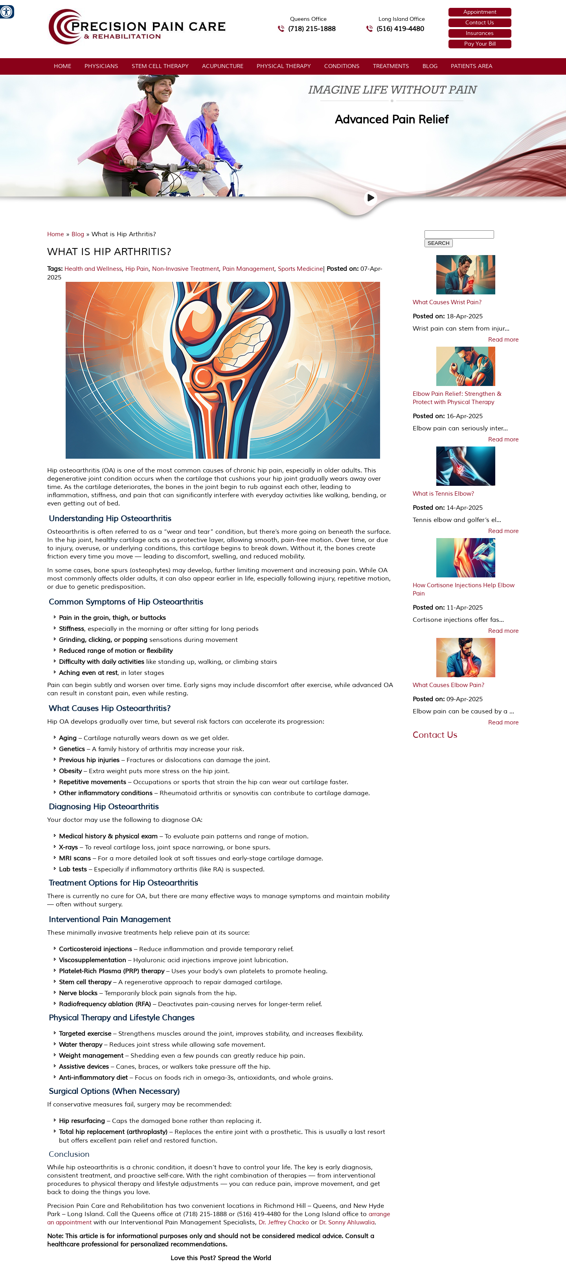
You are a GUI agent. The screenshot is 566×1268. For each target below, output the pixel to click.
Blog (430, 66)
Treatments (391, 66)
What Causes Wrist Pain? (447, 302)
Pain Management (248, 269)
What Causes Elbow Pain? (449, 685)
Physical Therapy (284, 66)
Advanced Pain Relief (391, 119)
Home (62, 66)
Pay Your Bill (480, 43)
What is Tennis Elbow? (443, 494)
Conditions (342, 66)
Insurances (480, 33)
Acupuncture (222, 66)
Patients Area (471, 66)
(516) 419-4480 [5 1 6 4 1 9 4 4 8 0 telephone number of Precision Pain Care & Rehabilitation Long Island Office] (400, 29)
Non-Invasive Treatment (185, 269)
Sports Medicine (300, 269)
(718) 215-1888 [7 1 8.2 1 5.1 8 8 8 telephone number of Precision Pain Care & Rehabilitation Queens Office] (312, 29)
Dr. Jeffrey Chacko (284, 1222)
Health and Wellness (93, 269)
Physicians (101, 66)
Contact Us (479, 22)
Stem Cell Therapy (160, 66)
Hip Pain (137, 269)
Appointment (479, 12)
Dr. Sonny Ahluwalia (347, 1222)
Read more (503, 340)
